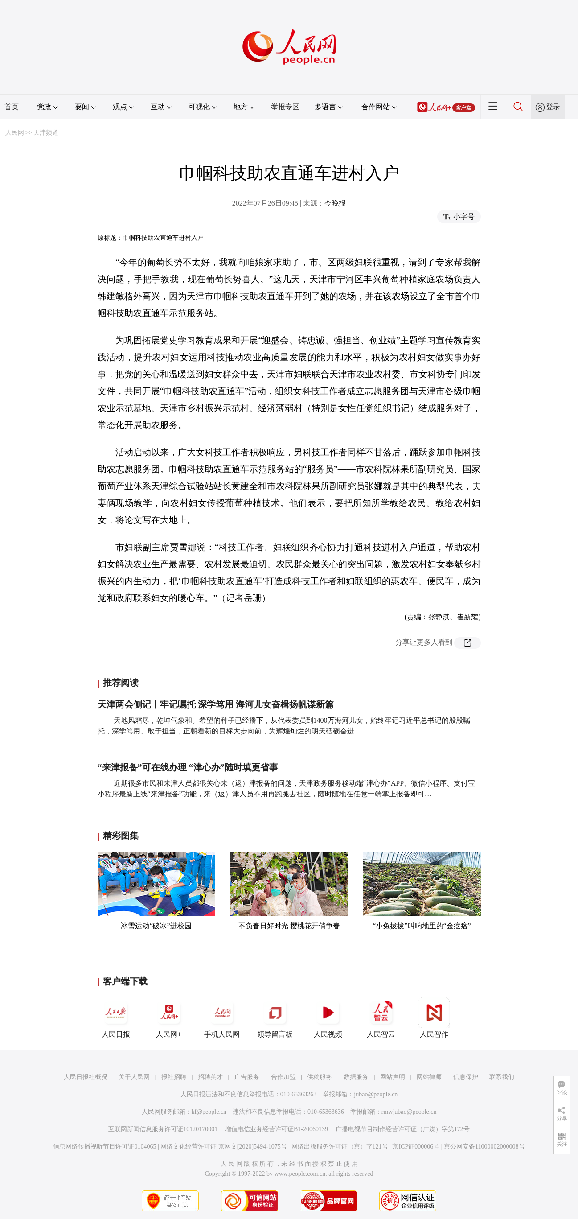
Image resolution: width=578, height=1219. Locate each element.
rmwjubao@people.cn (409, 1111)
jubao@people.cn (376, 1094)
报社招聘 (173, 1077)
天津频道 (45, 132)
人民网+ (168, 1017)
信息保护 (465, 1077)
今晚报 (335, 203)
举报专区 (285, 107)
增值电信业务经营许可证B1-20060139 (276, 1129)
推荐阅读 (121, 683)
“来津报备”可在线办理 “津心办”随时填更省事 (188, 767)
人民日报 (115, 1017)
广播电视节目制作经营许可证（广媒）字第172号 (403, 1129)
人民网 (14, 132)
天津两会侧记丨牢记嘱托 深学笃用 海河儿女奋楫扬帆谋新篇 (216, 704)
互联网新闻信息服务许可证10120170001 (162, 1129)
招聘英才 (210, 1077)
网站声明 (392, 1077)
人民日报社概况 (85, 1077)
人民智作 (434, 1017)
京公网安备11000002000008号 (484, 1146)
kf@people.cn (209, 1111)
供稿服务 (319, 1077)
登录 (553, 107)
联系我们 (501, 1077)
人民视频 (328, 1017)
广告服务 (246, 1077)
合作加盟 (283, 1077)
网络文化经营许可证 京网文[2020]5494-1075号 (223, 1146)
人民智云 (381, 1017)
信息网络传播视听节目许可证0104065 (104, 1146)
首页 (11, 107)
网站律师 (429, 1077)
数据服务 (356, 1077)
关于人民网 (134, 1077)
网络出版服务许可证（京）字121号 (339, 1146)
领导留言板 (275, 1017)
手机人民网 (222, 1017)
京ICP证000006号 (415, 1146)
